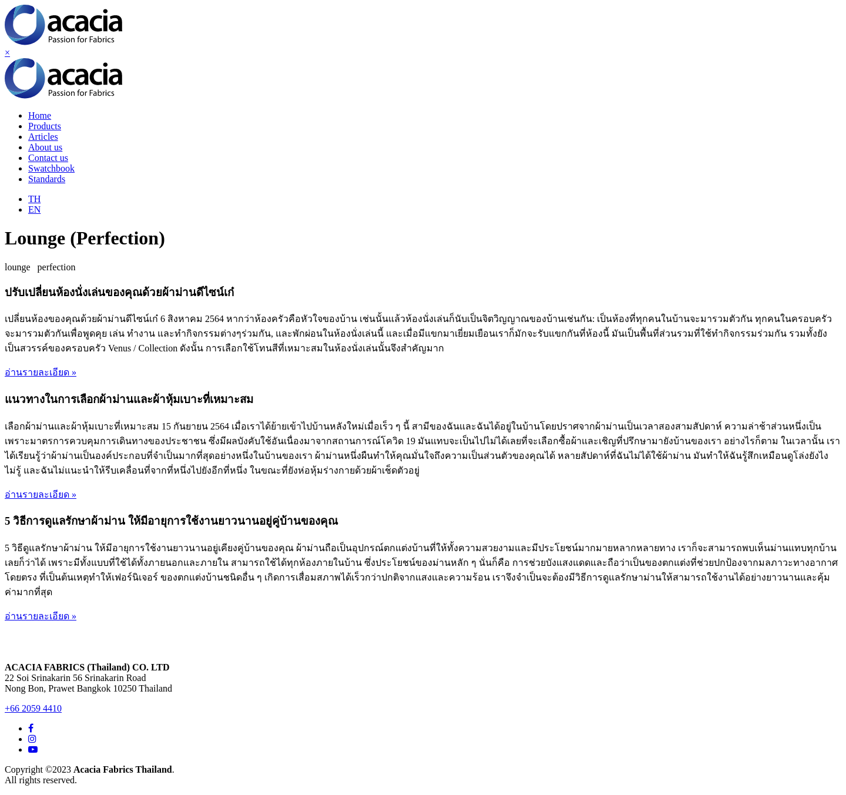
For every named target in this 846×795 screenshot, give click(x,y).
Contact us (48, 158)
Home (39, 115)
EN (34, 209)
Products (44, 126)
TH (34, 199)
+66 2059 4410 (33, 708)
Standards (46, 179)
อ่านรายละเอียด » (40, 372)
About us (45, 147)
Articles (43, 137)
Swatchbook (51, 168)
